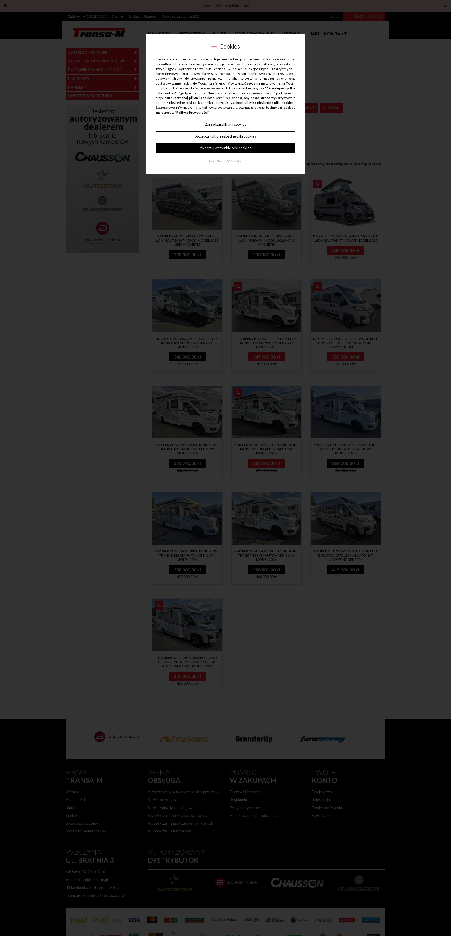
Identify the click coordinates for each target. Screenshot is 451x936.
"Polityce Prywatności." (192, 112)
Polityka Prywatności (225, 160)
